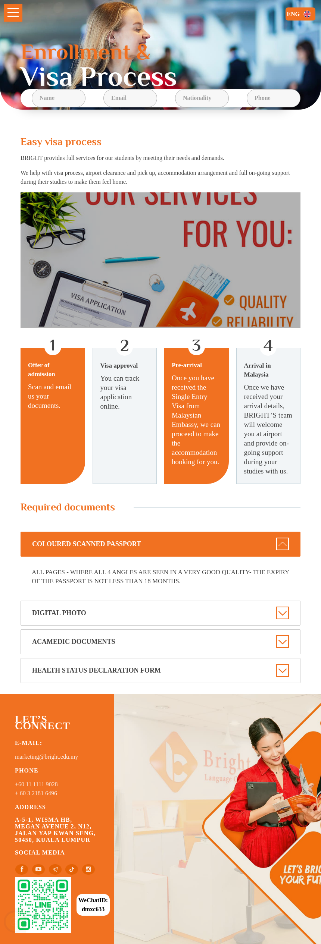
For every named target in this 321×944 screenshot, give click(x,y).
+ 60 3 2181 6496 (36, 793)
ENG (300, 14)
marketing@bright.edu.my (46, 756)
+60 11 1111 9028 (36, 784)
